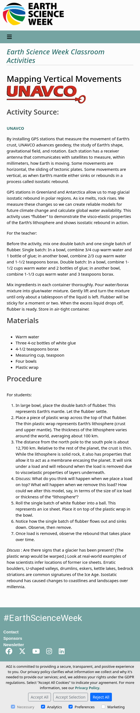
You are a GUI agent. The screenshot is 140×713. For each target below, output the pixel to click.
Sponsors (12, 638)
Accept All (39, 697)
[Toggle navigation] (9, 37)
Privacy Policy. (87, 687)
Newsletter (13, 645)
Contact (11, 632)
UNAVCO (15, 128)
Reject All (101, 697)
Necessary (25, 706)
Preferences (84, 706)
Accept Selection (70, 697)
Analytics (54, 706)
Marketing (116, 706)
